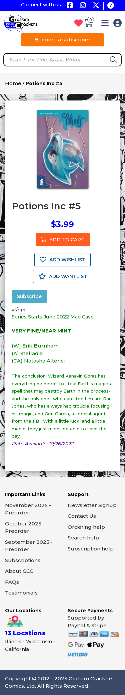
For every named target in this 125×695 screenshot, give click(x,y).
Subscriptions (22, 560)
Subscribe (29, 296)
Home (13, 83)
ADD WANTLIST (62, 276)
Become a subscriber (62, 39)
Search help (83, 537)
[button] (105, 24)
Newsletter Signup (92, 505)
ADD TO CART (62, 240)
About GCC (19, 571)
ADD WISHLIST (62, 259)
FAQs (12, 582)
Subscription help (91, 548)
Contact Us (82, 516)
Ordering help (86, 527)
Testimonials (21, 593)
